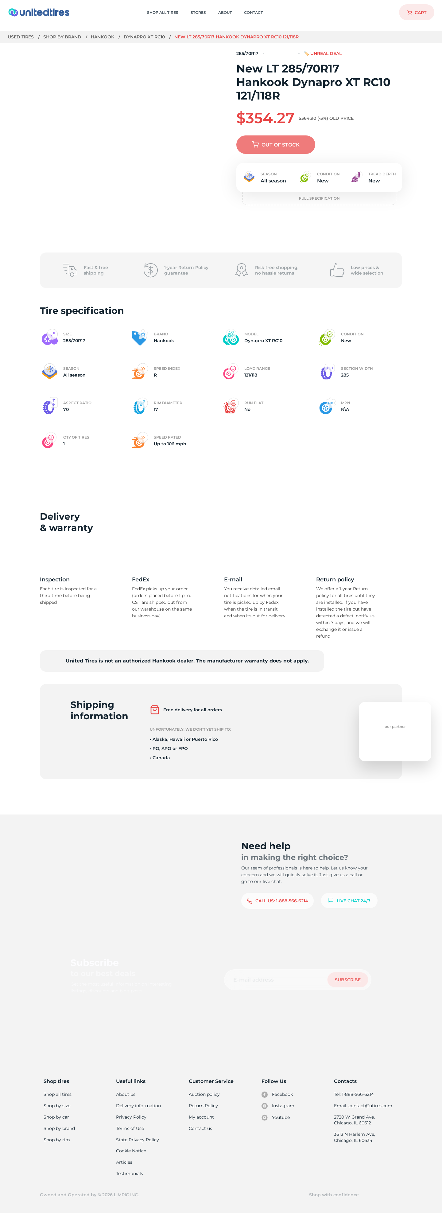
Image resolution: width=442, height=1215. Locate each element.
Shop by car (56, 1117)
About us (125, 1094)
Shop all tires (57, 1094)
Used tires (21, 37)
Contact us (200, 1129)
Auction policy (204, 1094)
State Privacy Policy (136, 1140)
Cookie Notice (131, 1152)
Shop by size (57, 1106)
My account (201, 1117)
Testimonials (129, 1175)
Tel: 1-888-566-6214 (354, 1094)
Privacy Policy (130, 1117)
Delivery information (138, 1106)
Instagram (278, 1106)
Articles (124, 1163)
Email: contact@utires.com (363, 1106)
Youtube (276, 1118)
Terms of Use (130, 1129)
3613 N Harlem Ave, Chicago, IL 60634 (354, 1138)
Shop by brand (63, 37)
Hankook (103, 37)
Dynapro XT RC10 (145, 37)
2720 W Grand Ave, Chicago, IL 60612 (354, 1120)
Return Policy (203, 1106)
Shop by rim (57, 1140)
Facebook (277, 1095)
